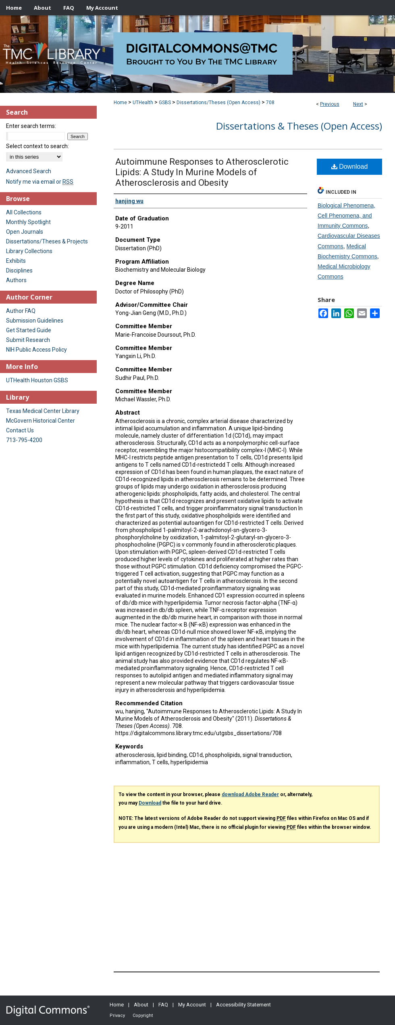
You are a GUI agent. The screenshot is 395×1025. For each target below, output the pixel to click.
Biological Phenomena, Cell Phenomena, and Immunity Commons (346, 215)
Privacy (117, 1015)
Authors (16, 280)
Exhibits (16, 261)
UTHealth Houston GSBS (37, 380)
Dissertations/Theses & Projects (47, 241)
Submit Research (28, 340)
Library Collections (29, 251)
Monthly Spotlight (28, 222)
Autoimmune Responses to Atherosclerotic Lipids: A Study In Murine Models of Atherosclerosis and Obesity (202, 172)
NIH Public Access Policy (36, 349)
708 (270, 102)
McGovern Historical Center (40, 420)
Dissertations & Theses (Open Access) (299, 125)
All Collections (24, 212)
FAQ (163, 1005)
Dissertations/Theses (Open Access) (218, 102)
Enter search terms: (31, 126)
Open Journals (24, 231)
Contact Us (20, 430)
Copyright (143, 1015)
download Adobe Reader (250, 794)
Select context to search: (37, 146)
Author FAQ (20, 311)
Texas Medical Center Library (42, 411)
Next (358, 104)
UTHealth (143, 102)
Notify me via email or (39, 181)
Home (120, 102)
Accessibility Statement (243, 1005)
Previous (329, 104)
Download (349, 166)
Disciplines (19, 270)
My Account (192, 1005)
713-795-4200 (24, 440)
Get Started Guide (28, 330)
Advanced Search (28, 171)
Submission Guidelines (34, 320)
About (141, 1005)
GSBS (165, 102)
